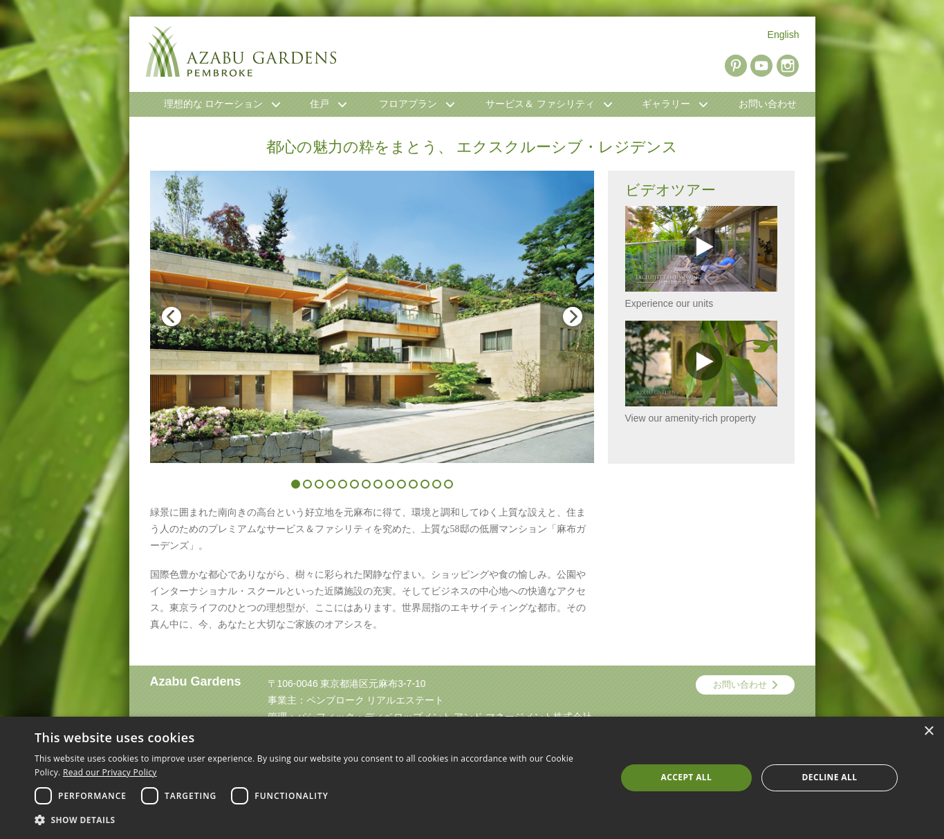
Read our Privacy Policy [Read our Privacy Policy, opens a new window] (110, 772)
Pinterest (736, 66)
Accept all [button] (686, 777)
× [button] (928, 731)
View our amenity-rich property (701, 372)
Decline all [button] (830, 777)
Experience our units (701, 257)
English (783, 34)
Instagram (788, 66)
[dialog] (472, 778)
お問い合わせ (740, 684)
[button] (317, 820)
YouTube (761, 66)
